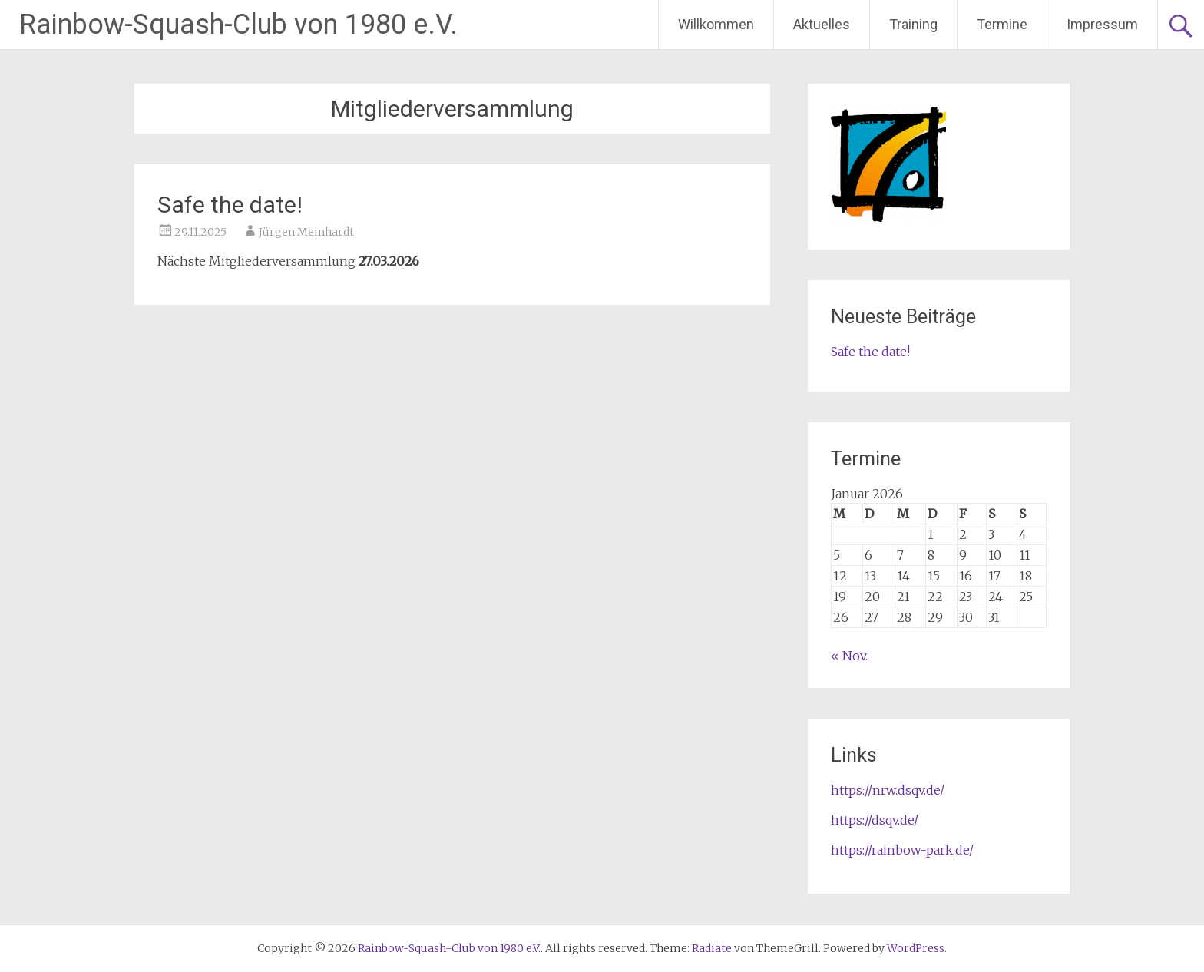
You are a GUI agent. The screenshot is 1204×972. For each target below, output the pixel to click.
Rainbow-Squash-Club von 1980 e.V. (238, 24)
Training (913, 24)
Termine (1002, 24)
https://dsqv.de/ (874, 820)
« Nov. (849, 655)
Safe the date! (230, 204)
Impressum (1102, 24)
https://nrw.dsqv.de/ (887, 790)
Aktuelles (821, 24)
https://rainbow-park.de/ (902, 850)
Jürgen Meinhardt (306, 232)
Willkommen (716, 24)
